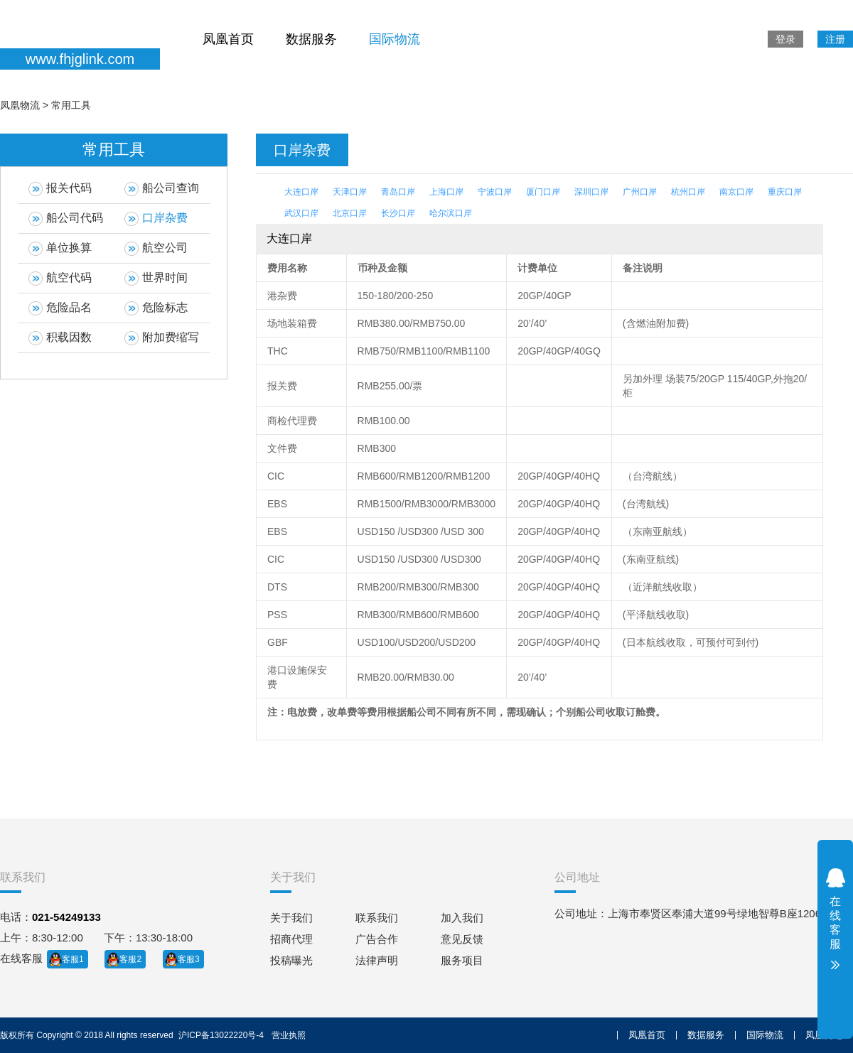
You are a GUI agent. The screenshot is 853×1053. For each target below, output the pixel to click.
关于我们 (291, 918)
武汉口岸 (301, 213)
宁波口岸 (495, 192)
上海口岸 (446, 192)
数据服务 (311, 39)
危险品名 (60, 308)
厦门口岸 (543, 192)
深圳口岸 (591, 192)
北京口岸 (350, 213)
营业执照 (289, 1035)
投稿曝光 (291, 960)
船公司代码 (65, 219)
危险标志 (156, 308)
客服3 (189, 959)
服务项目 (462, 960)
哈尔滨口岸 (450, 213)
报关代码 (60, 189)
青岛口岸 (398, 192)
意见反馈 (462, 939)
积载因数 (60, 338)
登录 (785, 39)
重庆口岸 (785, 192)
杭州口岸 (688, 192)
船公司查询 (161, 189)
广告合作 (376, 939)
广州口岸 (640, 192)
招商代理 (291, 939)
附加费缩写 (161, 338)
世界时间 (156, 278)
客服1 (73, 959)
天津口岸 (350, 192)
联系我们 (376, 918)
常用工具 (71, 105)
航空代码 (60, 278)
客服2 (130, 959)
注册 (835, 39)
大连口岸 (301, 192)
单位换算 (60, 249)
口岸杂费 (156, 219)
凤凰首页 (228, 39)
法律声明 (376, 960)
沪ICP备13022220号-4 (221, 1035)
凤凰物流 (20, 105)
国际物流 (394, 39)
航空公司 (156, 249)
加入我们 (462, 918)
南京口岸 (736, 192)
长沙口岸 (398, 213)
